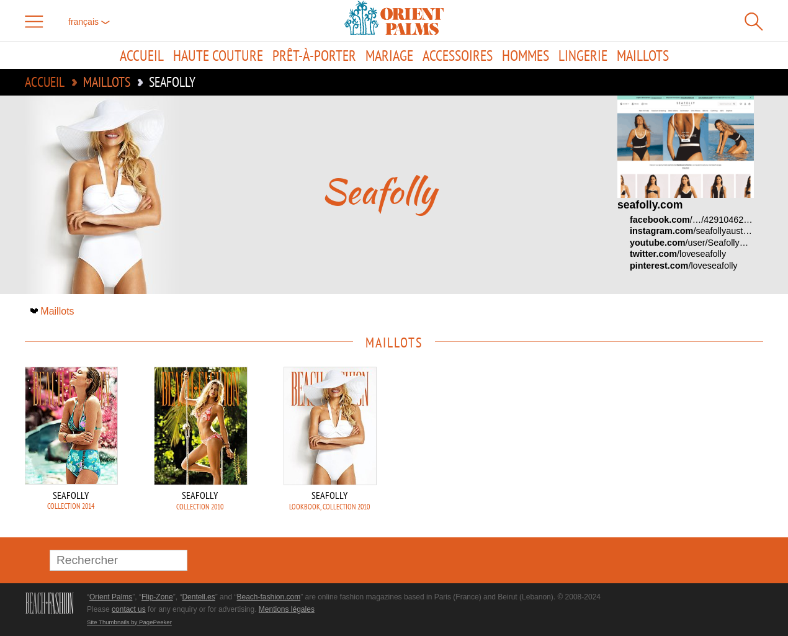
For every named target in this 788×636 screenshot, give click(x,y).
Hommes (525, 55)
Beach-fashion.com (268, 597)
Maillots (643, 55)
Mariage (389, 55)
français (89, 22)
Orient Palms (110, 597)
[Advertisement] (676, 450)
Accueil (142, 55)
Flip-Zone (157, 597)
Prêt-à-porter (314, 55)
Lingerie (582, 55)
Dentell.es (198, 597)
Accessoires (458, 55)
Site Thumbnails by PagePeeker (129, 622)
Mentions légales (287, 609)
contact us (129, 609)
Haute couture (218, 55)
